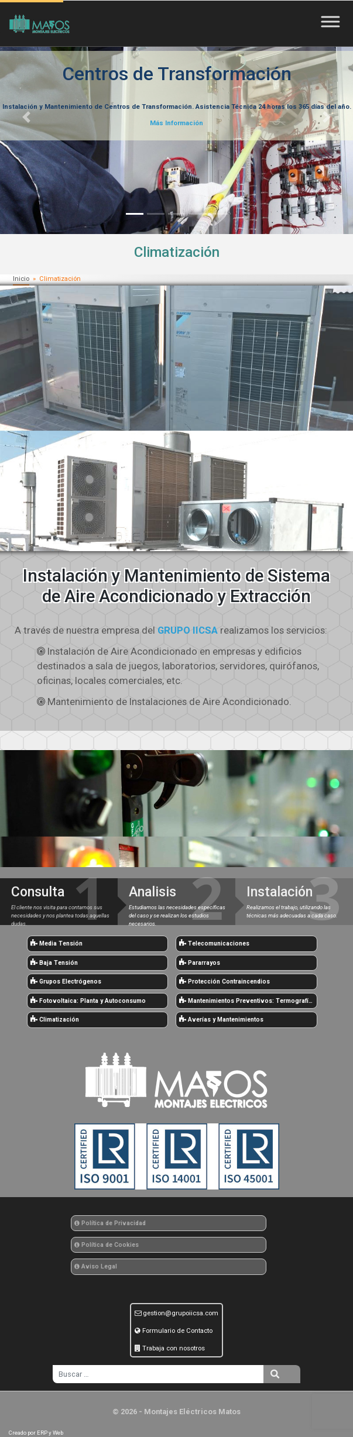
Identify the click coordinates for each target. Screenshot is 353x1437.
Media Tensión (56, 943)
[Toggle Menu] (333, 21)
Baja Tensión (54, 963)
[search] (158, 1374)
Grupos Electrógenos (65, 981)
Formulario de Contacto (177, 1330)
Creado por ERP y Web (36, 1432)
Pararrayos (199, 963)
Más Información (176, 123)
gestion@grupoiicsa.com (180, 1313)
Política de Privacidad (110, 1223)
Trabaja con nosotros (173, 1348)
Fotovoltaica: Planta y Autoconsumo (88, 1001)
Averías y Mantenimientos (221, 1019)
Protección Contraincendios (224, 981)
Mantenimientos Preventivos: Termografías (247, 1001)
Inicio (21, 279)
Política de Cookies (106, 1245)
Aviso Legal (95, 1266)
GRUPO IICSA (187, 630)
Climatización (54, 1019)
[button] (26, 117)
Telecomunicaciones (214, 943)
